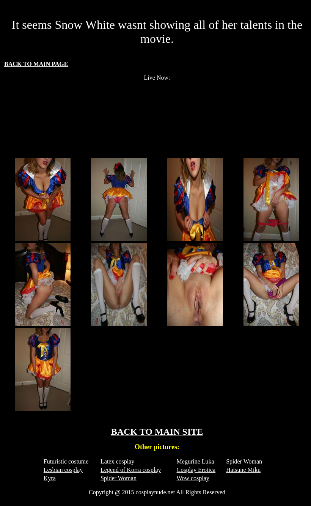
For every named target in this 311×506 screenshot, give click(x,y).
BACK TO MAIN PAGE (36, 64)
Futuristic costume (66, 461)
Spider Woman (244, 461)
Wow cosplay (193, 478)
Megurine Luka (195, 461)
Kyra (50, 478)
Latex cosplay (117, 461)
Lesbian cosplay (63, 470)
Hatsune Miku (243, 470)
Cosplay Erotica (196, 470)
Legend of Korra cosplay (131, 470)
